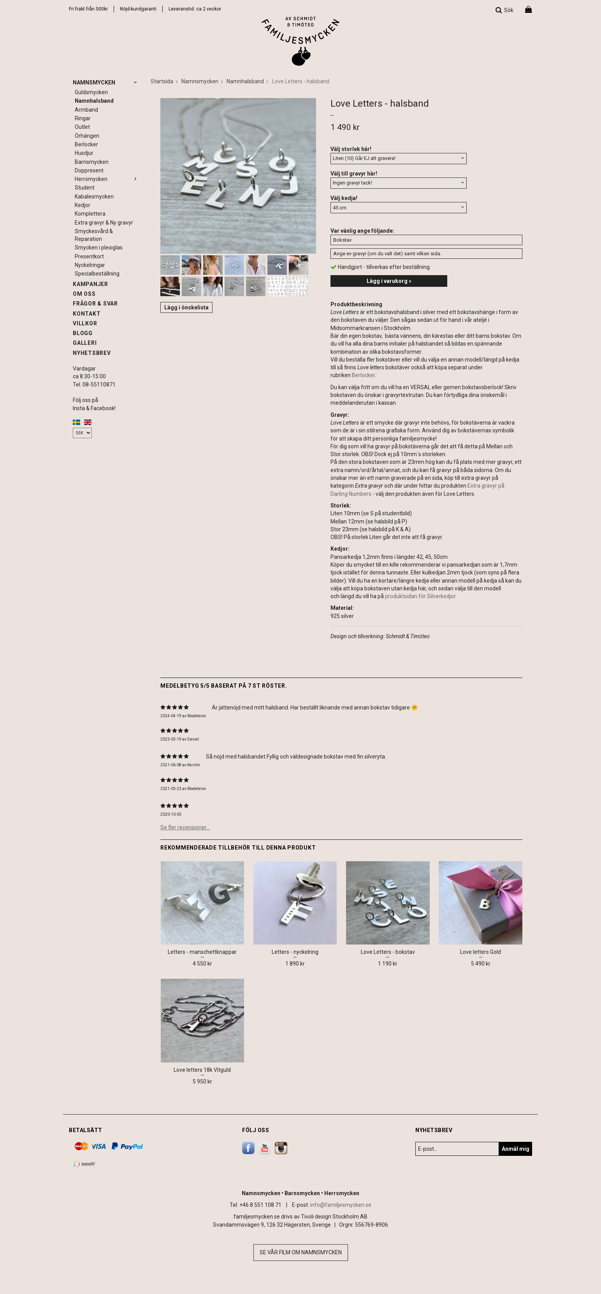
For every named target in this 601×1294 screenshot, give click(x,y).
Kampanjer (90, 284)
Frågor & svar (95, 303)
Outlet (82, 127)
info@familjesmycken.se (340, 1205)
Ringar (83, 118)
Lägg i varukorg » (389, 281)
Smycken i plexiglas (99, 247)
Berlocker (86, 144)
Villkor (85, 323)
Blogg (83, 333)
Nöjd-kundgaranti (138, 9)
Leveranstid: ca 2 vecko (194, 9)
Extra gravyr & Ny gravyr (104, 222)
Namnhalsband (94, 101)
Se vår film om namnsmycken (301, 1252)
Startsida (162, 81)
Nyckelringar (90, 265)
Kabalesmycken (94, 196)
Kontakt (86, 314)
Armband (86, 110)
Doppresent (89, 170)
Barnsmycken (92, 162)
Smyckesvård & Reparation (94, 235)
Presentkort (89, 256)
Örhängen (87, 136)
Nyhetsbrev (92, 353)
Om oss (84, 294)
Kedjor (82, 205)
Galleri (85, 343)
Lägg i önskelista (186, 307)
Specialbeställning (97, 273)
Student (85, 187)
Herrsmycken (107, 179)
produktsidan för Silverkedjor (420, 596)
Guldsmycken (91, 92)
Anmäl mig (515, 1149)
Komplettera (90, 214)
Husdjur (84, 153)
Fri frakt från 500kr (88, 9)
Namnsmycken (106, 82)
